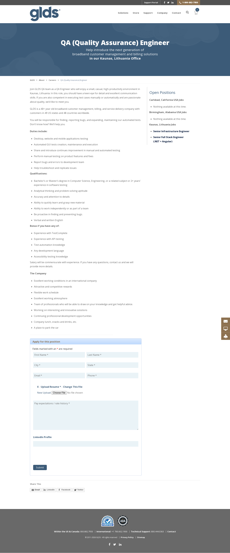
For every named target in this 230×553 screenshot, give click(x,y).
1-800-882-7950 (190, 2)
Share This (35, 484)
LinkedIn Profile (42, 437)
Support (148, 12)
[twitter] (168, 2)
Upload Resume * (51, 387)
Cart (196, 12)
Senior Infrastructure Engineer (171, 131)
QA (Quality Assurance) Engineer (115, 43)
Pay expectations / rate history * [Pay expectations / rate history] (85, 415)
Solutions (123, 12)
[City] (59, 365)
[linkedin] (172, 2)
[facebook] (164, 2)
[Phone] (112, 375)
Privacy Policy (127, 537)
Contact (176, 12)
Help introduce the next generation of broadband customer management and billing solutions (115, 54)
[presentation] (55, 456)
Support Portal (151, 2)
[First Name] (59, 355)
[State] (112, 365)
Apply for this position (46, 341)
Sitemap (141, 537)
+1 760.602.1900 (112, 531)
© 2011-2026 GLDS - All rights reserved (101, 537)
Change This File (72, 387)
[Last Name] (112, 355)
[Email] (59, 375)
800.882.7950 (73, 531)
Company (162, 12)
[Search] (186, 13)
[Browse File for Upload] (74, 393)
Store (136, 12)
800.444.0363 (147, 531)
